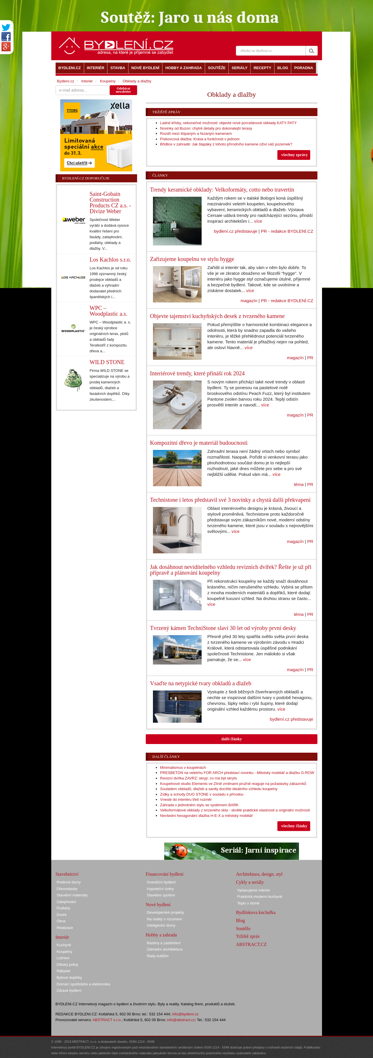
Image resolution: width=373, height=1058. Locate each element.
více (258, 221)
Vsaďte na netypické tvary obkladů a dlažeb (200, 683)
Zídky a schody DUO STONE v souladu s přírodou (202, 794)
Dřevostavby (67, 889)
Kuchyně (64, 945)
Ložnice (63, 958)
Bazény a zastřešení (164, 943)
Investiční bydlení (161, 882)
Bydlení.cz (65, 81)
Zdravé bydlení (69, 990)
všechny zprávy (294, 155)
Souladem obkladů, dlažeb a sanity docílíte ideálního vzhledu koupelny (219, 789)
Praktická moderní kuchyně (259, 896)
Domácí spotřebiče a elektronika (83, 984)
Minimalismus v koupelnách (183, 767)
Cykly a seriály (250, 882)
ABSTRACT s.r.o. (107, 1020)
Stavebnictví (67, 874)
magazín (249, 300)
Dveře (62, 915)
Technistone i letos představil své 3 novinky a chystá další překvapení (230, 500)
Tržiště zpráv (166, 112)
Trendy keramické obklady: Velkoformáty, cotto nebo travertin (222, 189)
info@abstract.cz (181, 1020)
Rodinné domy (69, 882)
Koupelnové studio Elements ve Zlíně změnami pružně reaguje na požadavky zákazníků (233, 783)
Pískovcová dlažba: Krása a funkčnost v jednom (200, 139)
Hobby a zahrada (161, 934)
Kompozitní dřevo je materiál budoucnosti (199, 443)
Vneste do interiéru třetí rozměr (186, 799)
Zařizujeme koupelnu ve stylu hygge (192, 259)
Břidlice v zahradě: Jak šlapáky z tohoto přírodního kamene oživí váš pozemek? (226, 144)
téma (299, 484)
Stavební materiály (72, 895)
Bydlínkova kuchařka (255, 912)
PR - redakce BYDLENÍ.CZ (287, 231)
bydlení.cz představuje (235, 231)
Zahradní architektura (165, 949)
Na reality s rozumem (164, 919)
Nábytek (64, 971)
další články (231, 739)
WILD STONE (107, 362)
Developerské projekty (165, 912)
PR (310, 357)
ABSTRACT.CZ (251, 944)
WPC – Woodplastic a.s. (108, 311)
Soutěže (243, 928)
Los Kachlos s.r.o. (110, 259)
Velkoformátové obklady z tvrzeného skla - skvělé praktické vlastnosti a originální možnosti (235, 810)
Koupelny (108, 81)
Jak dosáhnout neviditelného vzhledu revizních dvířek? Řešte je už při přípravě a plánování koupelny (230, 570)
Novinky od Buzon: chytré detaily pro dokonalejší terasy (206, 128)
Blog (240, 920)
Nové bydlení (158, 904)
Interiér (87, 81)
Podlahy (63, 908)
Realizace (65, 927)
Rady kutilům (157, 956)
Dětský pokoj (67, 964)
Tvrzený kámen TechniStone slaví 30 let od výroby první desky (223, 628)
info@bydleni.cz (185, 1014)
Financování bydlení (164, 874)
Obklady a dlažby (137, 81)
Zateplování (66, 902)
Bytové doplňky (69, 977)
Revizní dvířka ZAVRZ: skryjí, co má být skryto (198, 778)
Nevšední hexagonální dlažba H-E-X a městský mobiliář (206, 815)
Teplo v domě (248, 903)
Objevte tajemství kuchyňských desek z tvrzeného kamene (217, 316)
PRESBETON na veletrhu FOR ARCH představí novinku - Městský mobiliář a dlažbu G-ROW (237, 773)
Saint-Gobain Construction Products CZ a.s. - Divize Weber (110, 202)
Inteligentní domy (161, 925)
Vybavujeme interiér (253, 890)
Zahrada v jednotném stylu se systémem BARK (199, 805)
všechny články (294, 826)
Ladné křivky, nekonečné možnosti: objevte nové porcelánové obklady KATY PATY (228, 123)
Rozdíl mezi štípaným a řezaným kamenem (196, 133)
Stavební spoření (161, 895)
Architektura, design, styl (259, 874)
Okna (61, 921)
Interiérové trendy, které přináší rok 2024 (197, 373)
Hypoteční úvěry (160, 889)
